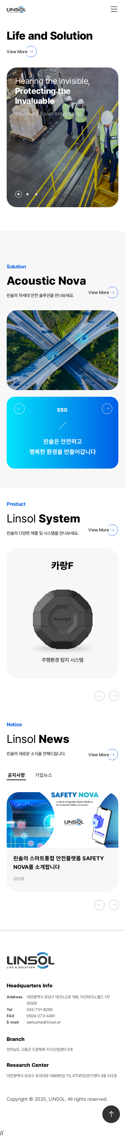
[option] (62, 613)
